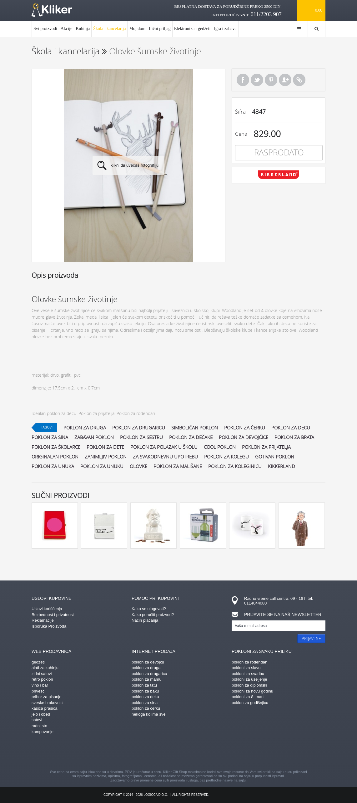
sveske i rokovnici (47, 702)
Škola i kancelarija (109, 31)
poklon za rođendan (249, 662)
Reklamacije (43, 620)
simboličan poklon (194, 427)
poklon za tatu (144, 685)
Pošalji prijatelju (285, 80)
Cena (241, 133)
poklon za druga (84, 427)
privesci (38, 691)
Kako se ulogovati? (149, 608)
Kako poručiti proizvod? (153, 614)
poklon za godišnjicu (250, 702)
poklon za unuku (101, 466)
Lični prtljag (160, 28)
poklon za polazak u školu (164, 447)
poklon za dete (105, 447)
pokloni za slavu (246, 667)
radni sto (39, 725)
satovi (37, 719)
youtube (233, 753)
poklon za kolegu (226, 456)
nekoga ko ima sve (148, 714)
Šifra (240, 111)
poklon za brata (294, 437)
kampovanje (42, 731)
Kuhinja (83, 28)
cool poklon (220, 447)
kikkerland (281, 466)
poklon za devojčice (243, 437)
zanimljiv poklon (106, 456)
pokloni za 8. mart (248, 696)
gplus (189, 753)
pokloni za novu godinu (252, 691)
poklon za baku (145, 691)
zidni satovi (42, 673)
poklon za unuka (53, 466)
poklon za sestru (141, 437)
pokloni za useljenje (249, 679)
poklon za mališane (177, 466)
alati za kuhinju (45, 667)
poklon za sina (50, 437)
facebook (124, 753)
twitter (211, 753)
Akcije (66, 28)
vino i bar (40, 685)
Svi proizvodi (45, 28)
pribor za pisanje (46, 696)
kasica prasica (44, 708)
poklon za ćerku (244, 427)
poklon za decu (290, 427)
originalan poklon (55, 456)
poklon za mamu (146, 679)
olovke (138, 466)
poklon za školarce (56, 447)
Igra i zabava (225, 28)
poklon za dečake (191, 437)
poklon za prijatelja (266, 447)
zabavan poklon (94, 437)
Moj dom (137, 28)
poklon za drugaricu (138, 427)
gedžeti (38, 662)
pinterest (145, 753)
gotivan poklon (274, 456)
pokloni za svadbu (248, 673)
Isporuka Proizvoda (49, 626)
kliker (52, 10)
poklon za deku (145, 696)
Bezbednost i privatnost (53, 614)
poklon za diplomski (249, 685)
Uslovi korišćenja (47, 608)
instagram (167, 753)
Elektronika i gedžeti (192, 28)
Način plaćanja (145, 620)
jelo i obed (41, 714)
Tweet (257, 80)
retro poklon (42, 679)
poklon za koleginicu (235, 466)
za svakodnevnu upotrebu (165, 456)
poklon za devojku (148, 662)
